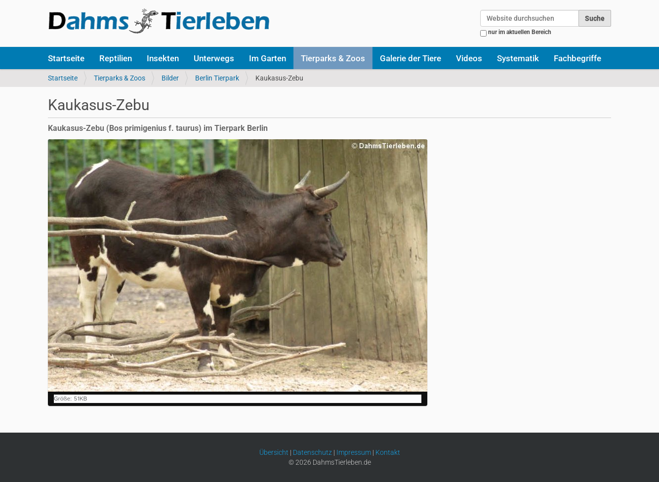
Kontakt (387, 452)
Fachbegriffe (577, 58)
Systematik (518, 58)
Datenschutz (312, 452)
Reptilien (115, 58)
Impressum (353, 452)
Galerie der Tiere (410, 58)
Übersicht (273, 452)
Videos (469, 58)
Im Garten (267, 58)
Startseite (66, 58)
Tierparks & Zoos (333, 58)
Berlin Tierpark (217, 78)
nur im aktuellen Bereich (519, 32)
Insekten (163, 58)
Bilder (170, 78)
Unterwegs (214, 58)
